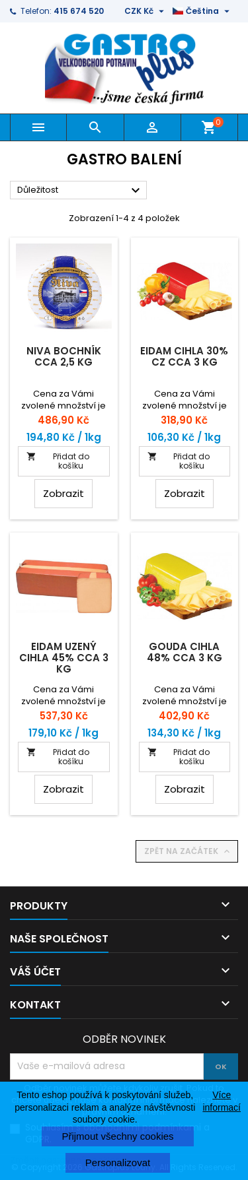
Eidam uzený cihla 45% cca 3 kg (63, 657)
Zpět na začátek (188, 851)
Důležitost (80, 191)
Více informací (221, 1101)
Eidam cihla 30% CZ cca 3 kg (184, 356)
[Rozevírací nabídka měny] (145, 11)
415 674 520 (79, 10)
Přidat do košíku (57, 461)
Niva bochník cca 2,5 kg (63, 356)
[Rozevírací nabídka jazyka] (203, 11)
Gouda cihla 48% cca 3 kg (184, 652)
